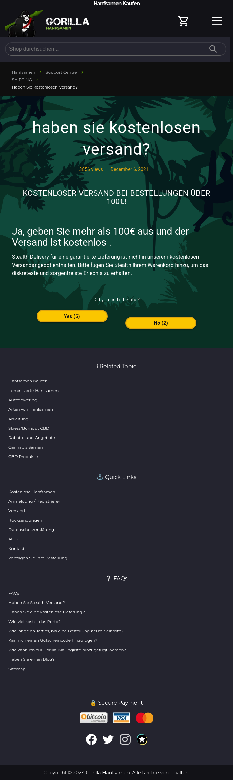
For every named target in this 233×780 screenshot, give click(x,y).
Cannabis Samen (25, 447)
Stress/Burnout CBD (28, 428)
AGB (13, 539)
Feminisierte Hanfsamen (33, 390)
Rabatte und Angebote (31, 437)
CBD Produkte (23, 456)
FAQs (13, 593)
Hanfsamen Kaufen (28, 380)
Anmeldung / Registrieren (34, 501)
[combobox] (115, 49)
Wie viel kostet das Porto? (34, 621)
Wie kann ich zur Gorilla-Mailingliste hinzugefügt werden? (67, 649)
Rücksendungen (25, 520)
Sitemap (16, 668)
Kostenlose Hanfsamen (31, 491)
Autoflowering (22, 399)
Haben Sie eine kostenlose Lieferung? (46, 611)
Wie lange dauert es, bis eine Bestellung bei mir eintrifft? (65, 630)
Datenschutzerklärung (31, 529)
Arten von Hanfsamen (30, 409)
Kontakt (16, 548)
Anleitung (18, 418)
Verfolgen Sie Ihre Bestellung (37, 557)
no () (161, 323)
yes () (72, 316)
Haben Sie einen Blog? (31, 659)
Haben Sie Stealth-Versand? (36, 602)
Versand (16, 510)
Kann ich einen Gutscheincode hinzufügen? (52, 640)
